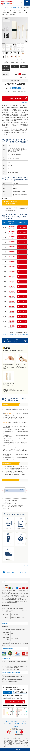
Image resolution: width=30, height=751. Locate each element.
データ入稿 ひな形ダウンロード (17, 202)
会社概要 (17, 723)
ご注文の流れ (25, 565)
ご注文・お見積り (15, 98)
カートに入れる (23, 227)
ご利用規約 (22, 721)
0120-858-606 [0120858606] (21, 692)
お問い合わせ (24, 723)
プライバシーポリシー (8, 723)
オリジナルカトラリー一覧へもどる (16, 572)
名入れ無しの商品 (23, 102)
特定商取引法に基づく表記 (11, 721)
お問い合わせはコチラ (14, 701)
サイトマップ (15, 726)
